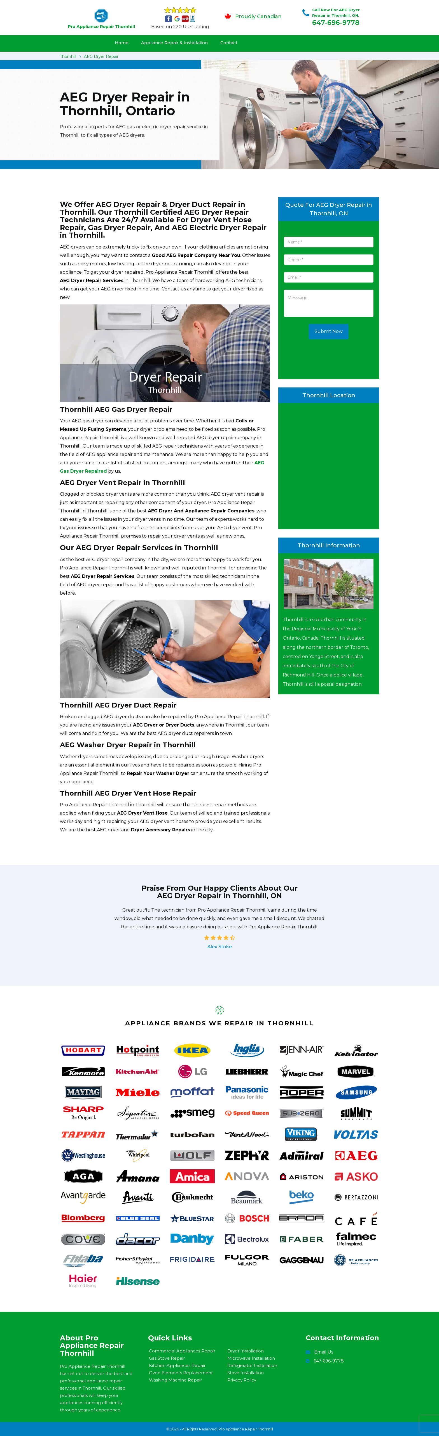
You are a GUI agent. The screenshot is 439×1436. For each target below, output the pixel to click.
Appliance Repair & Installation (174, 42)
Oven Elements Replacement (181, 1372)
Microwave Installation (251, 1358)
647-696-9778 (335, 22)
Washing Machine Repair (175, 1380)
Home (122, 42)
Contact (228, 42)
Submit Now (329, 331)
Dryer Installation (245, 1351)
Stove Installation (245, 1372)
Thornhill (68, 56)
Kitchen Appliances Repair (177, 1365)
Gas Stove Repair (167, 1358)
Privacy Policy (241, 1380)
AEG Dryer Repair (101, 56)
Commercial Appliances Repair (182, 1351)
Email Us (323, 1352)
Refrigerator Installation (252, 1365)
